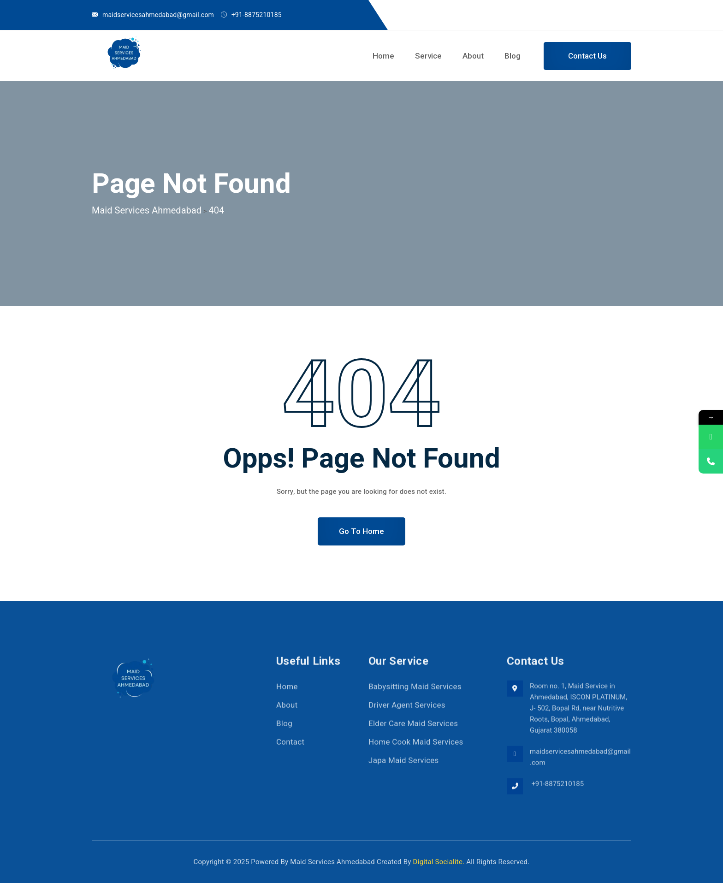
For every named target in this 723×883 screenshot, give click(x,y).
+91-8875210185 (557, 788)
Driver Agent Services (406, 710)
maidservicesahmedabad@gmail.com (158, 15)
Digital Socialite (438, 862)
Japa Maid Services (403, 765)
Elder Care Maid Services (413, 728)
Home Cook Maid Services (415, 747)
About (473, 55)
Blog (512, 55)
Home (383, 55)
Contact (290, 747)
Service (428, 55)
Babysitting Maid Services (415, 691)
